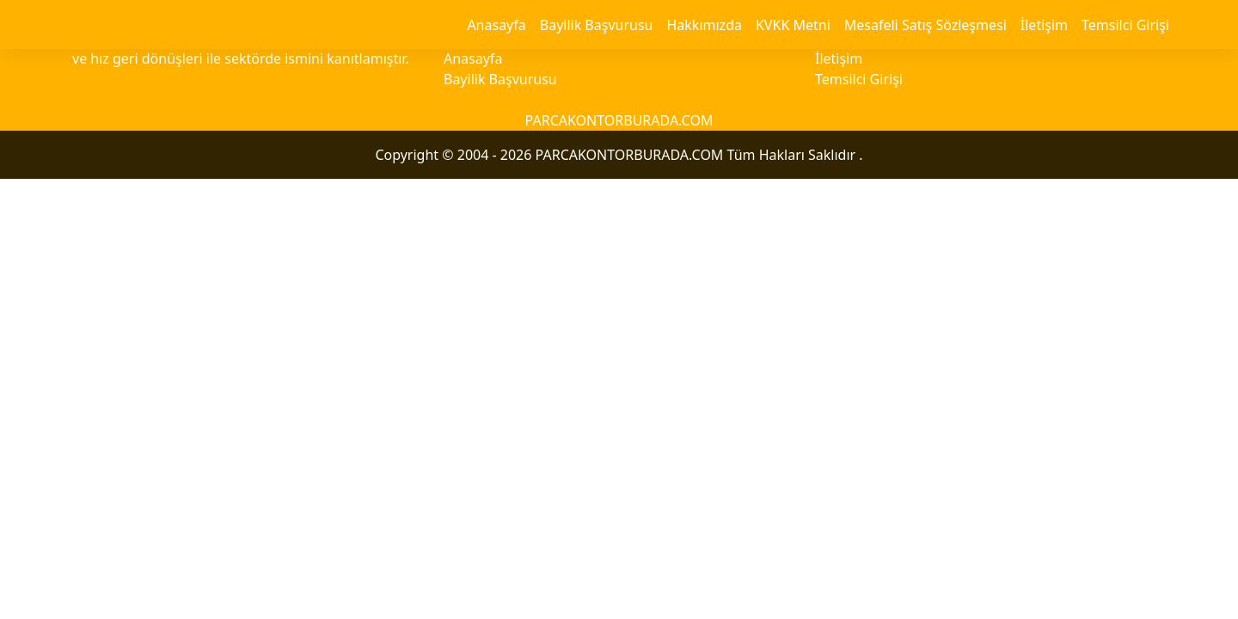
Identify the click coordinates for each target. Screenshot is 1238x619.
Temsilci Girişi (1125, 24)
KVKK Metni (793, 24)
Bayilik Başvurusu (596, 24)
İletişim (1044, 24)
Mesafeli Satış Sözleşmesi (925, 24)
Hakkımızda (703, 24)
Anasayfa (496, 24)
